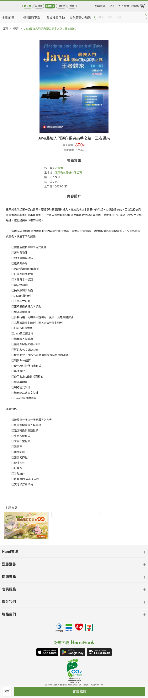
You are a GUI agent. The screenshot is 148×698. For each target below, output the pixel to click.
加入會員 (124, 5)
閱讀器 (50, 6)
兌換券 (135, 5)
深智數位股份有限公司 (68, 172)
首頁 (5, 28)
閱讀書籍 (99, 5)
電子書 (27, 6)
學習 (16, 28)
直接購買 (79, 691)
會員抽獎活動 (55, 17)
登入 (112, 5)
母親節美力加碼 (80, 17)
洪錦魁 (59, 168)
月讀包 (39, 6)
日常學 (61, 6)
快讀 (71, 6)
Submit (144, 17)
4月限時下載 (31, 17)
